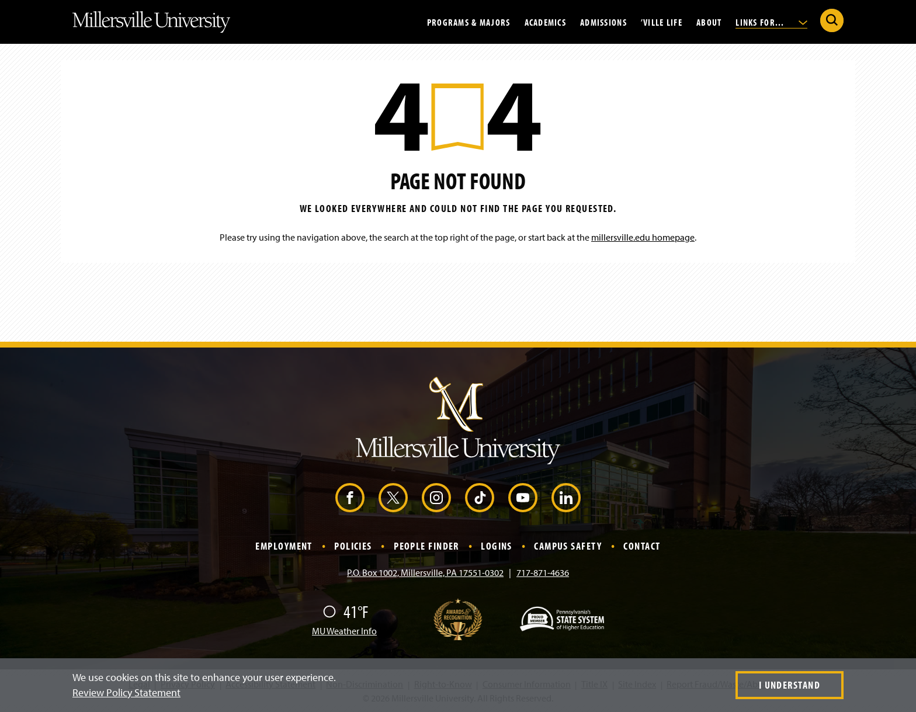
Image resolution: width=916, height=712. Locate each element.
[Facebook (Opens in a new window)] (350, 497)
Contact (641, 546)
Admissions (603, 21)
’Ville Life (661, 21)
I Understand (789, 685)
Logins (496, 546)
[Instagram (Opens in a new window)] (436, 497)
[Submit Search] (832, 20)
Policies (353, 546)
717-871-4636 (542, 572)
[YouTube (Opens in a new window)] (522, 497)
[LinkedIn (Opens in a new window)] (566, 497)
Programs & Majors (469, 21)
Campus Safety (568, 546)
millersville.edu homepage (643, 237)
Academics (546, 21)
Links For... (771, 21)
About (708, 21)
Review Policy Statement (126, 692)
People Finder (426, 546)
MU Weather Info (344, 630)
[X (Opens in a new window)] (393, 497)
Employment (283, 546)
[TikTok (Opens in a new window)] (479, 497)
